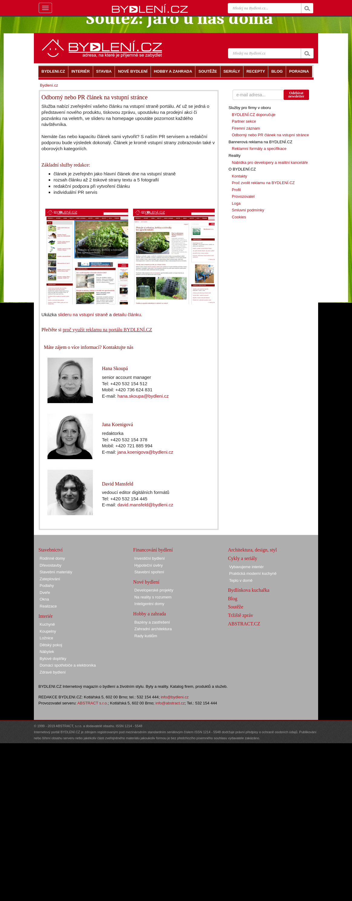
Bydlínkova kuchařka (248, 590)
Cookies (239, 217)
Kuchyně (47, 624)
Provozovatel (243, 196)
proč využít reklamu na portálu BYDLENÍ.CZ (107, 329)
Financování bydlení (153, 549)
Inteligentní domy (149, 603)
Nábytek (47, 651)
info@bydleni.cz (175, 697)
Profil (236, 189)
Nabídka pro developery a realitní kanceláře (270, 162)
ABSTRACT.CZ (244, 623)
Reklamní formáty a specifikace (259, 148)
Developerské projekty (153, 590)
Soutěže (235, 606)
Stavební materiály (56, 572)
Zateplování (50, 579)
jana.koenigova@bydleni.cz (145, 452)
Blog (232, 598)
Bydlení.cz (49, 85)
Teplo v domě (241, 580)
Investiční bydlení (149, 558)
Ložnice (46, 638)
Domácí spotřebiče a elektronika (68, 665)
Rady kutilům (145, 636)
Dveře (45, 592)
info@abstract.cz (170, 703)
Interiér (45, 616)
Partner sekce (244, 121)
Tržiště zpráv (240, 615)
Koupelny (48, 631)
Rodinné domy (52, 558)
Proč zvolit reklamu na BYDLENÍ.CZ (263, 183)
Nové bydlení (146, 582)
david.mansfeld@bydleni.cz (145, 504)
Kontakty (239, 176)
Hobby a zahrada (149, 613)
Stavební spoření (149, 572)
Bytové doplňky (53, 658)
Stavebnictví (50, 549)
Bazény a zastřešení (152, 622)
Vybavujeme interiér (246, 567)
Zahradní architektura (153, 629)
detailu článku (127, 314)
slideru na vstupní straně (83, 314)
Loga (236, 203)
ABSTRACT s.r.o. (92, 703)
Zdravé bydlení (53, 672)
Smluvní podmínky (248, 210)
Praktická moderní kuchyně (253, 573)
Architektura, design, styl (252, 549)
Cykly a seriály (242, 558)
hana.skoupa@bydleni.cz (142, 396)
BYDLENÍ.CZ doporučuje (254, 114)
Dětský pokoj (51, 645)
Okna (44, 599)
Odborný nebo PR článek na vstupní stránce (270, 135)
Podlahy (47, 585)
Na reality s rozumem (152, 597)
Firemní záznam (246, 128)
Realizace (48, 606)
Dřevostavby (50, 565)
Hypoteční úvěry (148, 565)
